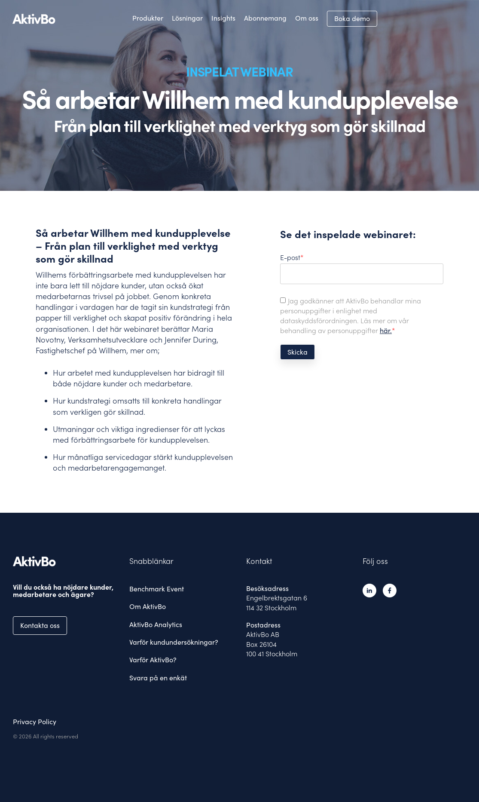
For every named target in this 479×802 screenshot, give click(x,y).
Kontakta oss (40, 625)
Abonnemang (265, 18)
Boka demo (352, 18)
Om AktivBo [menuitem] (147, 606)
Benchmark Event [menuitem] (156, 589)
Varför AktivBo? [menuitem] (153, 659)
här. (386, 330)
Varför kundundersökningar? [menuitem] (173, 642)
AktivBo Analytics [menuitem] (155, 624)
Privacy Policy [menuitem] (34, 721)
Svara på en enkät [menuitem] (158, 677)
